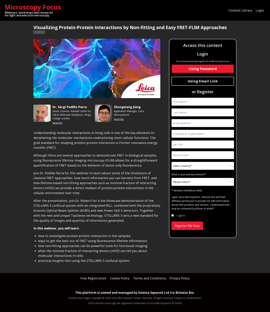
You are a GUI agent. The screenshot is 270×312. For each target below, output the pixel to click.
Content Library (240, 10)
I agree (180, 215)
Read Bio (57, 122)
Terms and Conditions (149, 278)
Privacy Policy (180, 278)
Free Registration (93, 278)
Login (260, 10)
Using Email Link (203, 81)
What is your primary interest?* (189, 174)
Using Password (203, 68)
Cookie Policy (119, 278)
